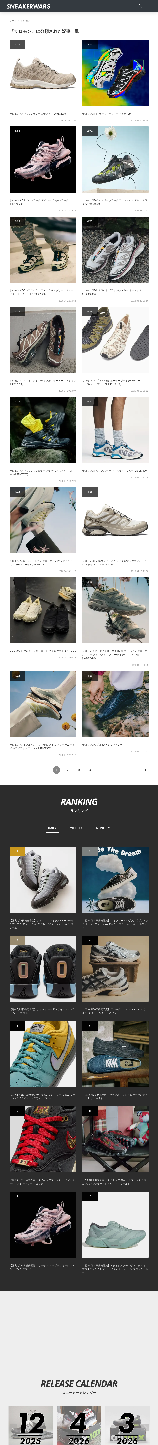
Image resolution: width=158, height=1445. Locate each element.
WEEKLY (76, 828)
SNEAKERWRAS (116, 1394)
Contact (48, 1394)
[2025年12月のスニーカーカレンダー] (30, 1122)
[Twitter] (60, 1366)
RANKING (79, 801)
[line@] (98, 1366)
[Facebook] (72, 1366)
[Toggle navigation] (148, 6)
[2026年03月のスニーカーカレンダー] (127, 1122)
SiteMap (16, 1394)
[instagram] (85, 1366)
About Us (32, 1394)
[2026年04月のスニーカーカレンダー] (79, 1122)
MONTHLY (103, 828)
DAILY (52, 828)
